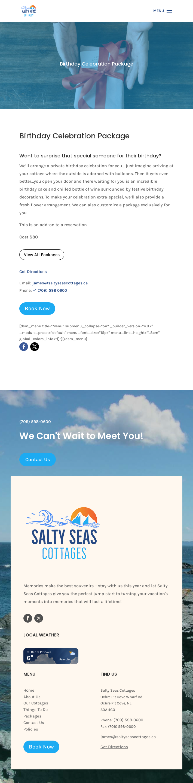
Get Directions (33, 271)
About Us (32, 696)
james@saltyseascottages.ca (60, 283)
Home (28, 690)
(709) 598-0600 (127, 719)
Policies (30, 729)
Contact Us (37, 459)
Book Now (37, 308)
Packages (32, 716)
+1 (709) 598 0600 (50, 290)
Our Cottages (35, 703)
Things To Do (35, 709)
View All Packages (42, 254)
